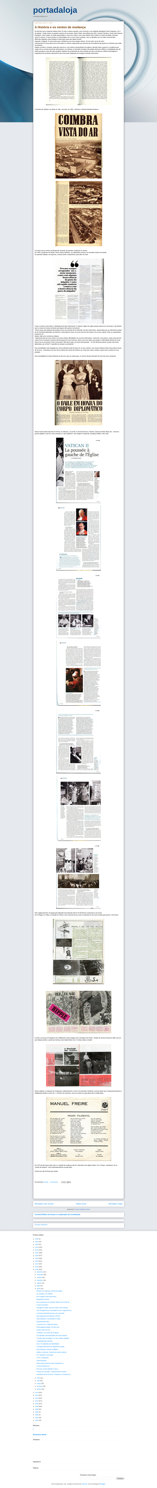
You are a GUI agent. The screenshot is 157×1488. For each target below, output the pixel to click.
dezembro (40, 1272)
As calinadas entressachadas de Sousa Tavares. (51, 1335)
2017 (37, 1264)
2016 (37, 1267)
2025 (37, 1241)
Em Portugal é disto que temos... (46, 1296)
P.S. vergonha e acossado (44, 1355)
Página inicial (81, 1204)
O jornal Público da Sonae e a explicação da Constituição (57, 1214)
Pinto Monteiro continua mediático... (47, 1349)
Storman (84, 1484)
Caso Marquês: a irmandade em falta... (48, 1319)
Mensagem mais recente (44, 1204)
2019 (37, 1258)
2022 (37, 1250)
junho (39, 1288)
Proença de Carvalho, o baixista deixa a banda (51, 1371)
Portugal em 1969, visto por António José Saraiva (52, 1307)
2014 (37, 1392)
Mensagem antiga (115, 1204)
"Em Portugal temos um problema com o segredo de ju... (54, 1310)
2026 (37, 1239)
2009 (37, 1406)
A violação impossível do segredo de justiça (50, 1346)
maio (38, 1378)
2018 (37, 1261)
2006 (37, 1412)
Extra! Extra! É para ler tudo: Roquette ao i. (50, 1363)
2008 (37, 1409)
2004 (37, 1417)
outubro (39, 1277)
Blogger (102, 1484)
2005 (37, 1415)
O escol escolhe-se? (42, 1366)
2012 (37, 1398)
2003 (37, 1420)
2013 (37, 1395)
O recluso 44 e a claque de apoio (46, 1324)
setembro (40, 1280)
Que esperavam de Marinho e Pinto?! (48, 1316)
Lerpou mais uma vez (43, 1330)
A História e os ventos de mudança (47, 1333)
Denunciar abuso (40, 1434)
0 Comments (54, 1182)
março (39, 1383)
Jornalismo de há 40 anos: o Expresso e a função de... (53, 1374)
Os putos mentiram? (41, 1224)
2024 (37, 1244)
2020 (37, 1255)
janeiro (39, 1389)
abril (38, 1381)
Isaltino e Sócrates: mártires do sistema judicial (51, 1352)
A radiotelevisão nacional (44, 1341)
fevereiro (40, 1386)
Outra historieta (41, 1360)
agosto (39, 1283)
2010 (37, 1403)
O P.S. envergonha (42, 1358)
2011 (37, 1401)
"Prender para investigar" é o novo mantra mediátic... (53, 1338)
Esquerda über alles (42, 1321)
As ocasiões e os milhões (44, 1294)
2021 (37, 1253)
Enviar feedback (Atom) (82, 1209)
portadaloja (55, 9)
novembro (40, 1274)
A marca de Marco (42, 1305)
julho (38, 1286)
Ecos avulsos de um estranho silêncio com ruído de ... (53, 1302)
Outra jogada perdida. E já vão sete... (48, 1327)
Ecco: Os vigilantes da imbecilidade (47, 1344)
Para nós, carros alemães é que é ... (48, 1369)
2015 (37, 1269)
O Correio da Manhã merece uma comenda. (50, 1313)
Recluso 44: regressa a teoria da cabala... (49, 1291)
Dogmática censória (42, 1299)
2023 (37, 1247)
